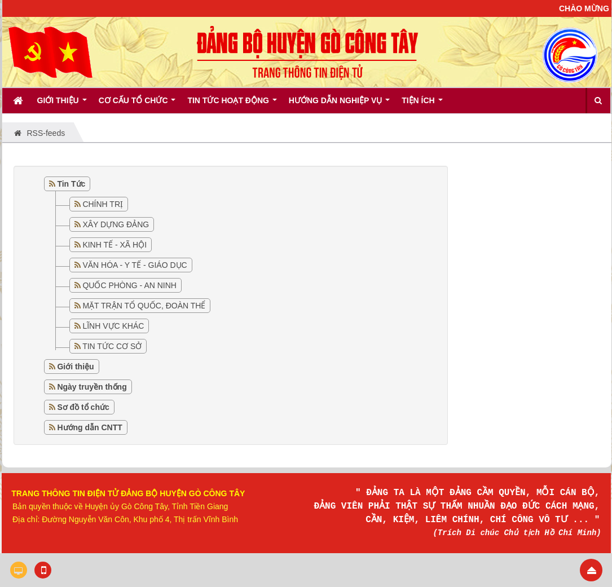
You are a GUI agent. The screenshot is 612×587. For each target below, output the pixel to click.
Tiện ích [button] (422, 104)
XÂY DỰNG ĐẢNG (115, 224)
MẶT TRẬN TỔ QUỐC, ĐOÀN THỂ (143, 305)
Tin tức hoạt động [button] (231, 104)
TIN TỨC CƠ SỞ (112, 346)
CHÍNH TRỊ (102, 204)
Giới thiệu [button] (62, 104)
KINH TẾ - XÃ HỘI (114, 244)
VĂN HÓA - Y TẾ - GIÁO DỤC (134, 265)
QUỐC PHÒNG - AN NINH (129, 285)
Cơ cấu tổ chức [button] (137, 104)
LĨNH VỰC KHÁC (113, 325)
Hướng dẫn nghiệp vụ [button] (339, 104)
